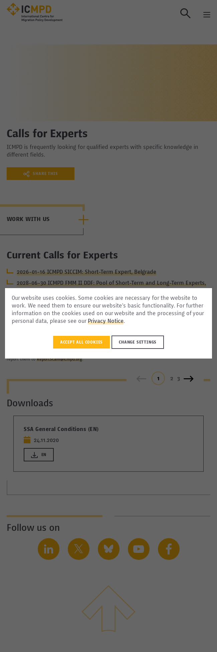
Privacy (97, 321)
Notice (115, 321)
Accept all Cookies (81, 343)
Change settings (138, 343)
